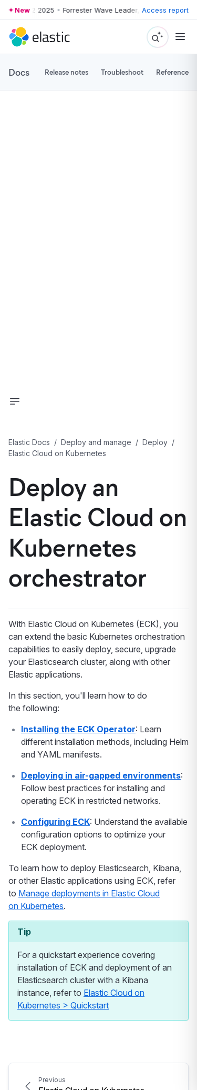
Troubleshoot (122, 72)
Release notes (66, 72)
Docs (18, 72)
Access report (165, 10)
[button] (14, 401)
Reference (172, 72)
